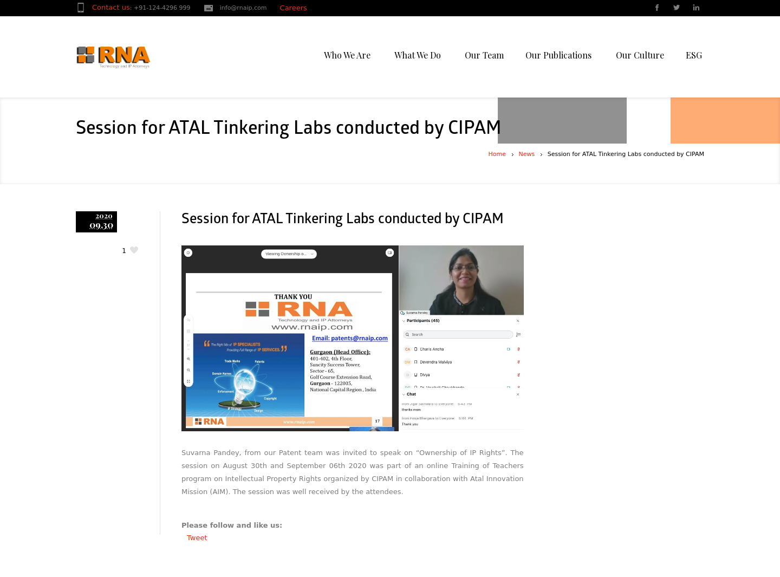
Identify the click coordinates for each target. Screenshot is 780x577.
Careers (293, 8)
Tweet (197, 538)
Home (497, 154)
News (527, 154)
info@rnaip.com (243, 7)
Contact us (111, 7)
